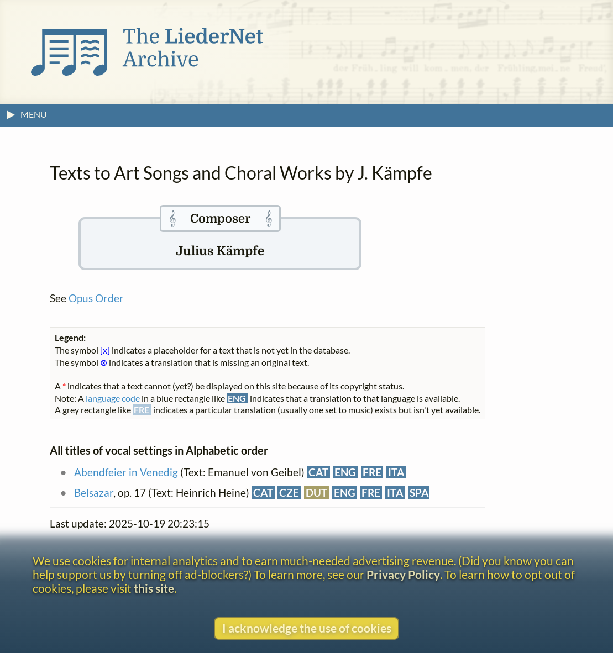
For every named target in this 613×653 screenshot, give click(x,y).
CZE (289, 492)
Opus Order (96, 298)
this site (154, 588)
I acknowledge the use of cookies (306, 628)
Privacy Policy (403, 574)
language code (113, 398)
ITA (396, 472)
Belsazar (93, 492)
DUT (316, 492)
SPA (419, 492)
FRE (372, 472)
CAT (318, 472)
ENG (345, 472)
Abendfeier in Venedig (126, 472)
